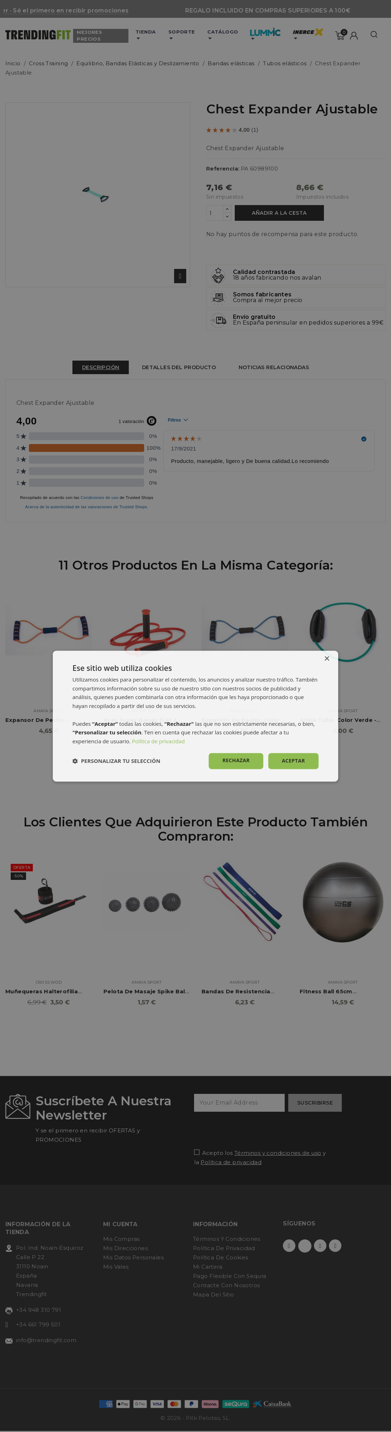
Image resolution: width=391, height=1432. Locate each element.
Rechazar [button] (236, 760)
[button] (116, 761)
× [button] (326, 659)
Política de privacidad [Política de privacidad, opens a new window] (158, 741)
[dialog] (195, 716)
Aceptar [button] (293, 760)
